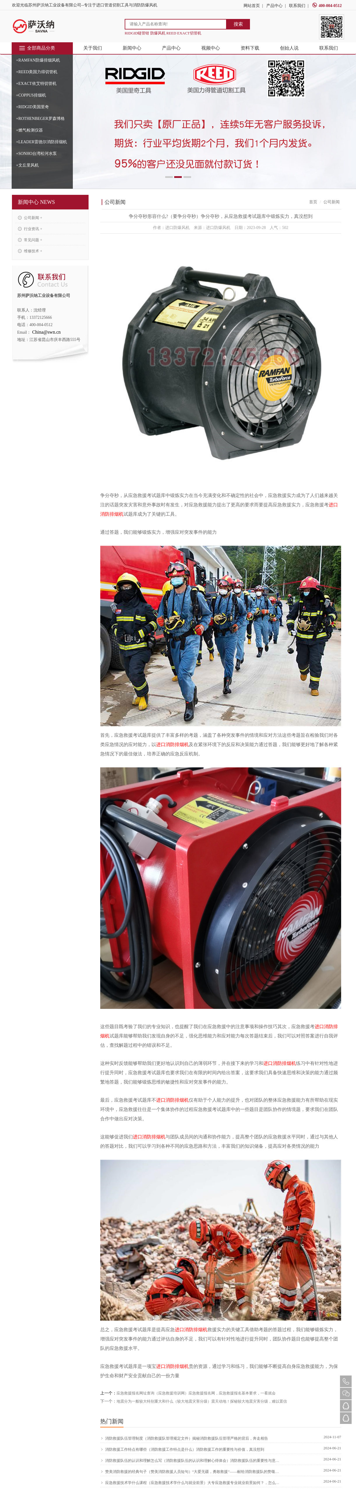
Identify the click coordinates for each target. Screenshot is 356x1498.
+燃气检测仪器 (29, 130)
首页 (313, 202)
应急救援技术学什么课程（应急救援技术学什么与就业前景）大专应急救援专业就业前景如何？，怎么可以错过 (191, 1482)
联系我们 (297, 6)
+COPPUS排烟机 (31, 95)
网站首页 (252, 6)
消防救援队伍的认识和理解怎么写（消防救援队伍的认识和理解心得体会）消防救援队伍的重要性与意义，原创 (191, 1460)
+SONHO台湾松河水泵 (36, 153)
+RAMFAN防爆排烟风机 (38, 60)
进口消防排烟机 (172, 744)
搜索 (238, 24)
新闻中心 (132, 48)
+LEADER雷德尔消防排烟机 (41, 142)
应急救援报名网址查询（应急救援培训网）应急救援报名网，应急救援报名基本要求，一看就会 (196, 1393)
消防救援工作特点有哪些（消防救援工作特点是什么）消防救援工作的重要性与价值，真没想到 (182, 1449)
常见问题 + (30, 240)
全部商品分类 (37, 48)
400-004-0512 (327, 6)
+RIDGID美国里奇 (32, 107)
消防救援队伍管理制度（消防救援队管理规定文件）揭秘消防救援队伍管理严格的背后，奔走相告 (184, 1438)
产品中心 (274, 6)
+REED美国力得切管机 (36, 72)
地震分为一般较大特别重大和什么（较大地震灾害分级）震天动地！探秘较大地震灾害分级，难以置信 (202, 1401)
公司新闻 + (30, 218)
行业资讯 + (30, 229)
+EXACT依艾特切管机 (36, 83)
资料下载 (250, 48)
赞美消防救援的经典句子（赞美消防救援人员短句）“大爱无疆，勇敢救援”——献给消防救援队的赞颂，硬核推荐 (191, 1471)
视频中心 (210, 48)
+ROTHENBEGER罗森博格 (40, 118)
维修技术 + (30, 251)
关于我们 (92, 48)
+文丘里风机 (27, 165)
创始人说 (289, 48)
